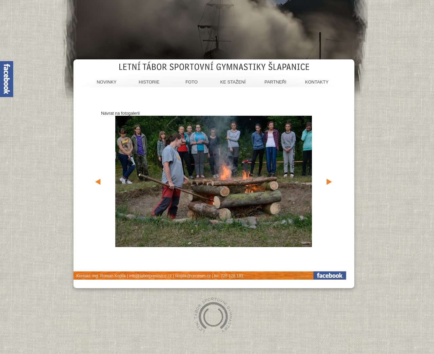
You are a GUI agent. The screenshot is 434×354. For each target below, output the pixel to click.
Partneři (275, 82)
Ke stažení (233, 82)
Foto (191, 82)
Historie (149, 82)
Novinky (107, 82)
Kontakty (317, 82)
